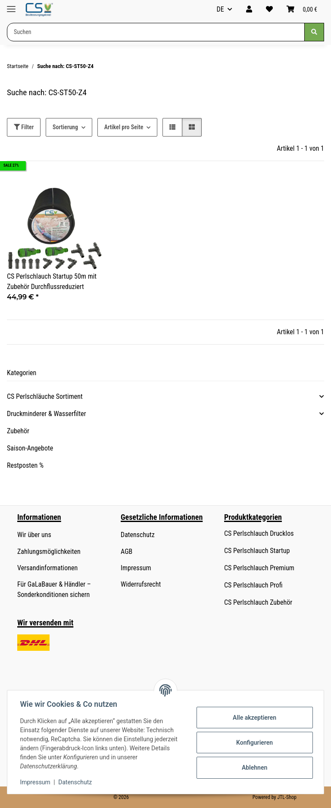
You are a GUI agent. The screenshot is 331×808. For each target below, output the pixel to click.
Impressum (36, 782)
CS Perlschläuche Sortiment (45, 396)
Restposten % (25, 465)
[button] (249, 9)
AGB (126, 551)
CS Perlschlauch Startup (257, 551)
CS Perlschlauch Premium (259, 568)
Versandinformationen (47, 568)
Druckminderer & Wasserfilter (46, 414)
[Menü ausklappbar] (11, 5)
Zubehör (18, 431)
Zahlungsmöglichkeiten (49, 551)
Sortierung (65, 127)
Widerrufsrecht (141, 584)
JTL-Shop (287, 797)
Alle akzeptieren (253, 717)
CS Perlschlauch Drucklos (259, 533)
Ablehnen (253, 767)
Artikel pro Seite (124, 127)
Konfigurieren (253, 742)
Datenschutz (76, 782)
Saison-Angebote (30, 448)
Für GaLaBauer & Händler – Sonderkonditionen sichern (54, 589)
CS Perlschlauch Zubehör (258, 602)
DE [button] (220, 9)
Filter (24, 127)
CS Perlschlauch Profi (253, 585)
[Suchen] (314, 32)
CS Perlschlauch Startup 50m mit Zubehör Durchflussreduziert (52, 281)
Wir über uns (34, 535)
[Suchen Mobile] (156, 32)
